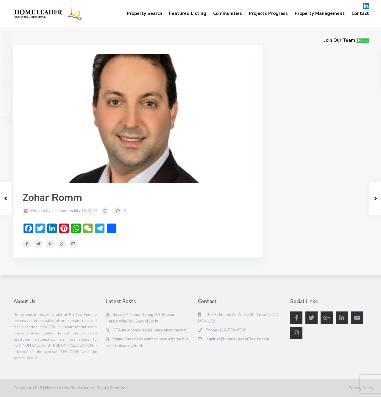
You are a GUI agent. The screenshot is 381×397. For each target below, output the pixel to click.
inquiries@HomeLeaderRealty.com (237, 339)
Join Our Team (346, 40)
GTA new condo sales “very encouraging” (150, 330)
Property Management (320, 13)
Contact (360, 13)
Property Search (144, 13)
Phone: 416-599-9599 (226, 330)
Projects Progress (268, 13)
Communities (227, 13)
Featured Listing (187, 13)
